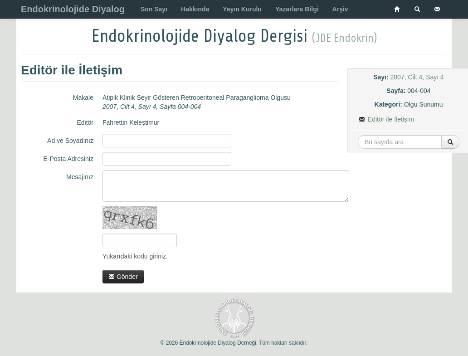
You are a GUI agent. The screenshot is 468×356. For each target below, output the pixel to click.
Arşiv (340, 9)
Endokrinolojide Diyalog (73, 9)
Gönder (123, 276)
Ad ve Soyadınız (70, 140)
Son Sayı (154, 9)
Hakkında (195, 9)
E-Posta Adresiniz (69, 158)
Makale (83, 97)
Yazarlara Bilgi (297, 9)
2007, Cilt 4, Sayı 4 (417, 77)
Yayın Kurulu (242, 9)
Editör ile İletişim (386, 119)
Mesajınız (79, 176)
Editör (85, 122)
